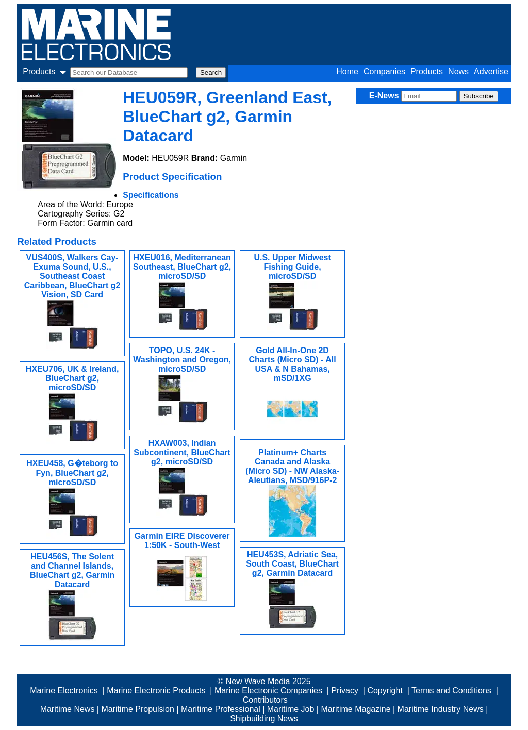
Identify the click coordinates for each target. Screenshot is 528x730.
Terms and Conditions (451, 690)
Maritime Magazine (355, 709)
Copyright (384, 690)
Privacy (344, 690)
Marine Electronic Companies (268, 690)
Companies (384, 71)
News (458, 71)
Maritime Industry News (441, 709)
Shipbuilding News (264, 718)
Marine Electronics (64, 690)
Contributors (265, 699)
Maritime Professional (220, 709)
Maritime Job (291, 709)
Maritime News (67, 709)
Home (347, 71)
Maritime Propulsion (137, 709)
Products (426, 71)
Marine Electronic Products (156, 690)
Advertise (491, 71)
